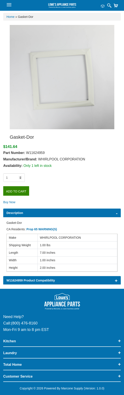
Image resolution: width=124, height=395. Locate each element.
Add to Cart (16, 191)
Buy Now (9, 202)
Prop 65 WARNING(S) (42, 229)
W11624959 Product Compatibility (30, 280)
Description (14, 213)
